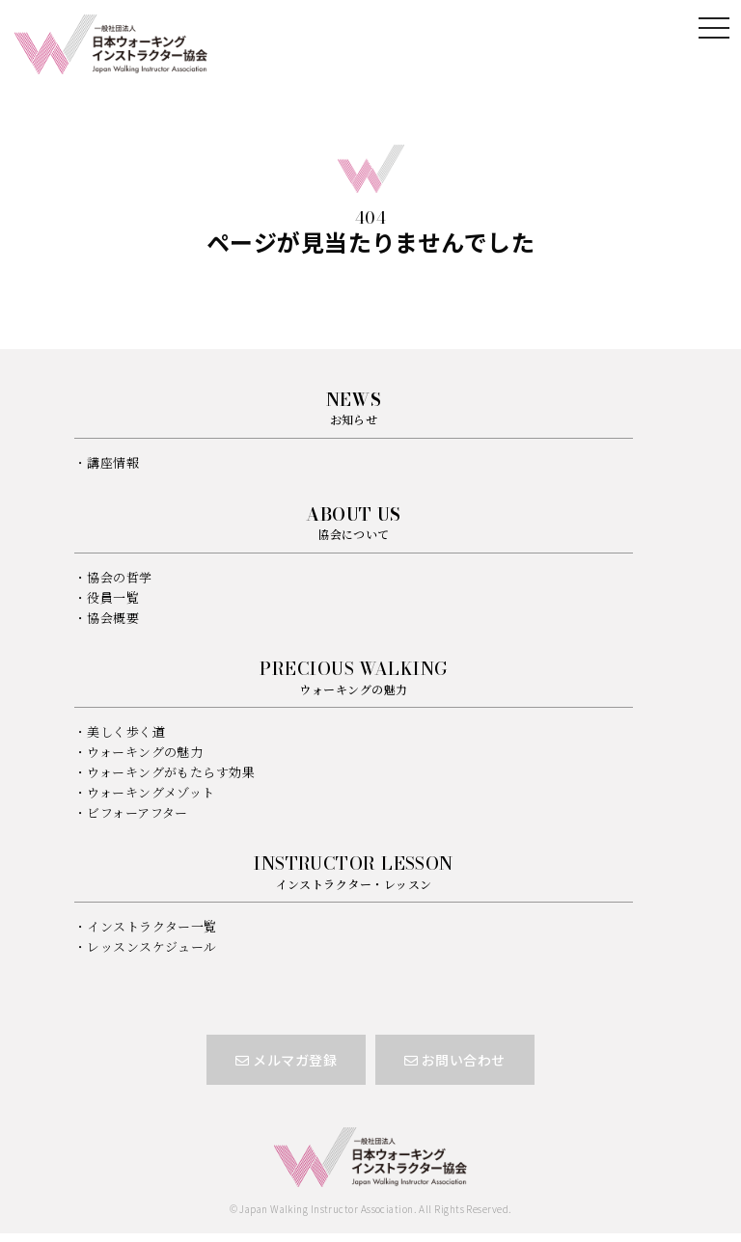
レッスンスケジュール (152, 946)
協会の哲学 (119, 577)
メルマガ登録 (286, 1059)
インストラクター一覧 (152, 926)
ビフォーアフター (137, 812)
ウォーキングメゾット (151, 792)
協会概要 (113, 617)
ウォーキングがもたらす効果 (171, 772)
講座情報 (113, 462)
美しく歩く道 (126, 731)
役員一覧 (113, 597)
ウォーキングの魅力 (145, 751)
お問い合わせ (455, 1059)
